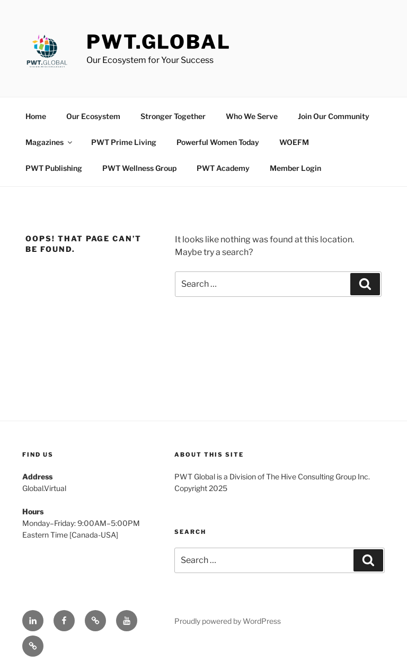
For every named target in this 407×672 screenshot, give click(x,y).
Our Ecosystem (93, 116)
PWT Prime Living (123, 142)
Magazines (49, 142)
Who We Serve (252, 116)
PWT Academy (223, 168)
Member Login (295, 168)
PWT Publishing (53, 168)
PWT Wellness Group (139, 168)
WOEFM (294, 142)
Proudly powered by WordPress (227, 620)
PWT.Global (158, 41)
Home (35, 116)
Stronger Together (173, 116)
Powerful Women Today (217, 142)
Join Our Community (333, 116)
